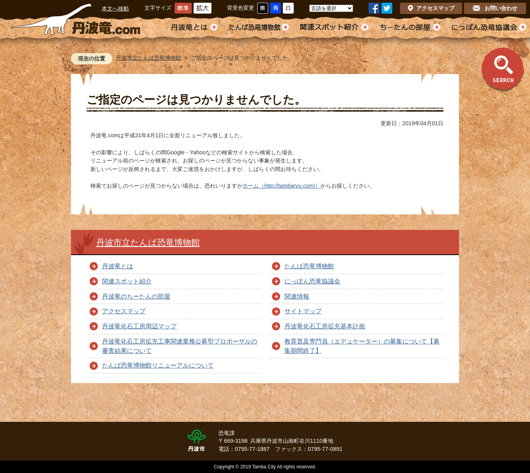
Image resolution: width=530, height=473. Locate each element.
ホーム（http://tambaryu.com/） (281, 186)
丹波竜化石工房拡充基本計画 (324, 326)
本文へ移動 (115, 8)
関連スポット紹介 (127, 281)
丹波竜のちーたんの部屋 (136, 296)
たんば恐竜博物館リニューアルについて (158, 365)
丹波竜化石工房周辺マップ (139, 326)
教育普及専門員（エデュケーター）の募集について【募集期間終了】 (362, 346)
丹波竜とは (117, 266)
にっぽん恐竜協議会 (312, 281)
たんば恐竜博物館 (309, 266)
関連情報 (296, 296)
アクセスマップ (123, 311)
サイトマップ (303, 311)
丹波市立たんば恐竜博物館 (148, 58)
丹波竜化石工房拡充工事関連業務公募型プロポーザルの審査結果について (179, 346)
